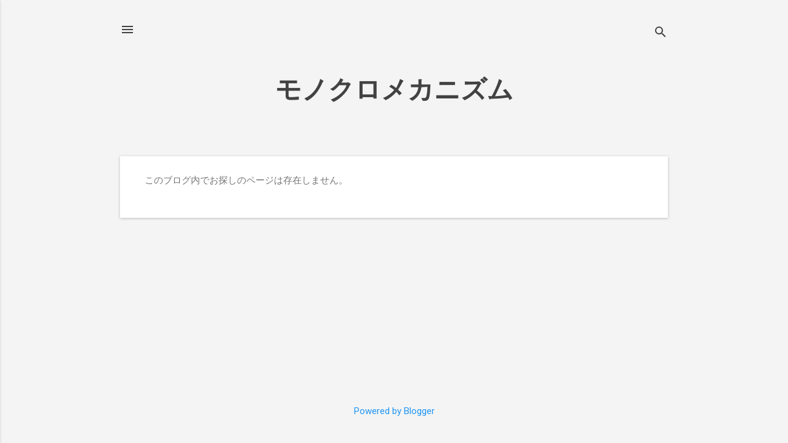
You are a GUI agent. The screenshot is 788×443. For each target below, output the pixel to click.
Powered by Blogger (394, 411)
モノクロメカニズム (394, 89)
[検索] (660, 33)
